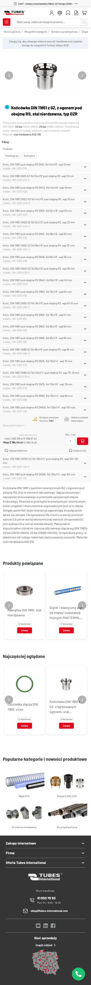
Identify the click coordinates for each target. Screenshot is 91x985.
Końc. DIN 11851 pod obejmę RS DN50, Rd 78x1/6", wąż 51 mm (37, 314)
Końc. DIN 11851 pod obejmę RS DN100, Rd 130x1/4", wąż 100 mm (39, 407)
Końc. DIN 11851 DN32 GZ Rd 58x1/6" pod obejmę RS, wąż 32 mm (39, 245)
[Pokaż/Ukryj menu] (6, 22)
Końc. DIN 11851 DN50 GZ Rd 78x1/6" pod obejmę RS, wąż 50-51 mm (40, 303)
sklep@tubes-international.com (49, 910)
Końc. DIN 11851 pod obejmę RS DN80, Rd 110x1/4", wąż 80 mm (38, 395)
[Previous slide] (9, 75)
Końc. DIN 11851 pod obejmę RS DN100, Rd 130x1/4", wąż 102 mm (39, 474)
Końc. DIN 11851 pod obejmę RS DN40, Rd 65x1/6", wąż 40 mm (37, 280)
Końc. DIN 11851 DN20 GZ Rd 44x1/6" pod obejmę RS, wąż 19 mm (39, 199)
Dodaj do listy (77, 450)
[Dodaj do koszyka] (82, 441)
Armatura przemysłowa (64, 31)
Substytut (29, 155)
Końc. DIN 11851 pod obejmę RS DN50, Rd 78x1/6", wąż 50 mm (37, 291)
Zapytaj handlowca (16, 450)
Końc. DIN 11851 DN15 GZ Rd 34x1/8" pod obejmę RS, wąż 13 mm (38, 176)
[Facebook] (53, 926)
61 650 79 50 (46, 898)
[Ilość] (70, 441)
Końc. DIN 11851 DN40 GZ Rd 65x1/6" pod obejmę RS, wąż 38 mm (39, 268)
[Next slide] (82, 75)
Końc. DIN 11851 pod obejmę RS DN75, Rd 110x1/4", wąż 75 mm (37, 361)
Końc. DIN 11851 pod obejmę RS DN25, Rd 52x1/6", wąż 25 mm (37, 210)
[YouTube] (38, 926)
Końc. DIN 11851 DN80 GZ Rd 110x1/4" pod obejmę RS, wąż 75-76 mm (41, 372)
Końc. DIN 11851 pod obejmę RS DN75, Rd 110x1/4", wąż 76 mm (37, 384)
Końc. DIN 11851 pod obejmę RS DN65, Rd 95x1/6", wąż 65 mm (37, 338)
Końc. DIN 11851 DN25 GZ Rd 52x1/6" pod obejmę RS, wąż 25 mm (39, 222)
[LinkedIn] (45, 926)
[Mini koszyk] (84, 13)
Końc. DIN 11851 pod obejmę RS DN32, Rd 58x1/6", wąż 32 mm (37, 233)
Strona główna (12, 31)
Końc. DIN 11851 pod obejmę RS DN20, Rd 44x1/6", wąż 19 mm (37, 187)
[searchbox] (46, 22)
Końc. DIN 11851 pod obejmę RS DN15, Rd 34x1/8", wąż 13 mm (37, 164)
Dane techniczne (13, 425)
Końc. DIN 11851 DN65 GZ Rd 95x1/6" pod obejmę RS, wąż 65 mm (38, 349)
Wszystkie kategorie (35, 31)
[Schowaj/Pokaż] (85, 167)
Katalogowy (11, 155)
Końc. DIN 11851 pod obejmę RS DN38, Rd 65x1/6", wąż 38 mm (37, 257)
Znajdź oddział (45, 945)
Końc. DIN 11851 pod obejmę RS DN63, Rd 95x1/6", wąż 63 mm (37, 326)
